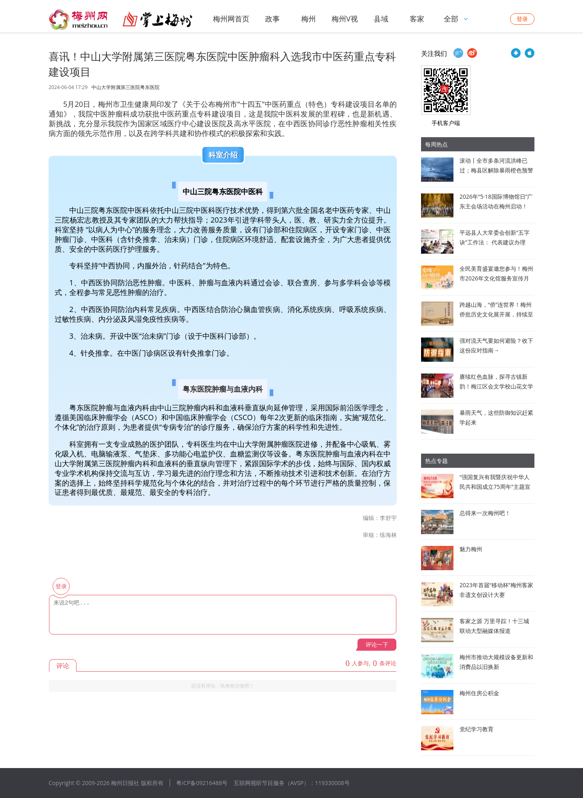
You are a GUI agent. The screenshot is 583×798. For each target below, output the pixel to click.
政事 (272, 18)
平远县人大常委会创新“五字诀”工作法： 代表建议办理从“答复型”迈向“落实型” (495, 242)
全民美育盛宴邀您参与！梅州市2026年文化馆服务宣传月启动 (496, 278)
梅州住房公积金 (479, 693)
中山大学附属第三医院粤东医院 (125, 87)
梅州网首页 (231, 18)
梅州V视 (345, 18)
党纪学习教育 (477, 729)
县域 (381, 18)
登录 (522, 19)
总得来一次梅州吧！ (485, 513)
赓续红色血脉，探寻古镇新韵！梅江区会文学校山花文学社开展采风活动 (496, 386)
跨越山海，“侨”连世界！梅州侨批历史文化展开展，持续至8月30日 (496, 314)
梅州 (308, 18)
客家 (417, 18)
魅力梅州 (471, 549)
